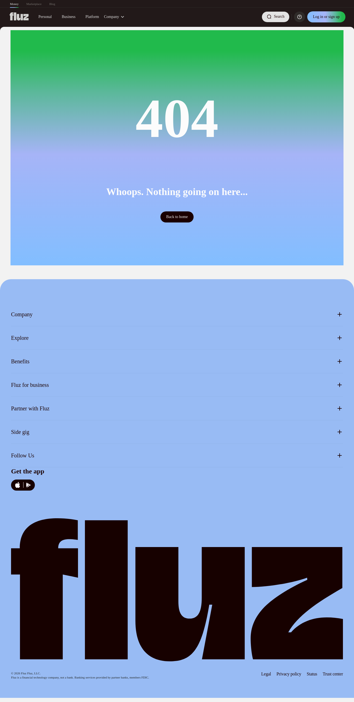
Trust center (333, 674)
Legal (266, 674)
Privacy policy (289, 674)
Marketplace (33, 4)
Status (312, 674)
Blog (52, 4)
